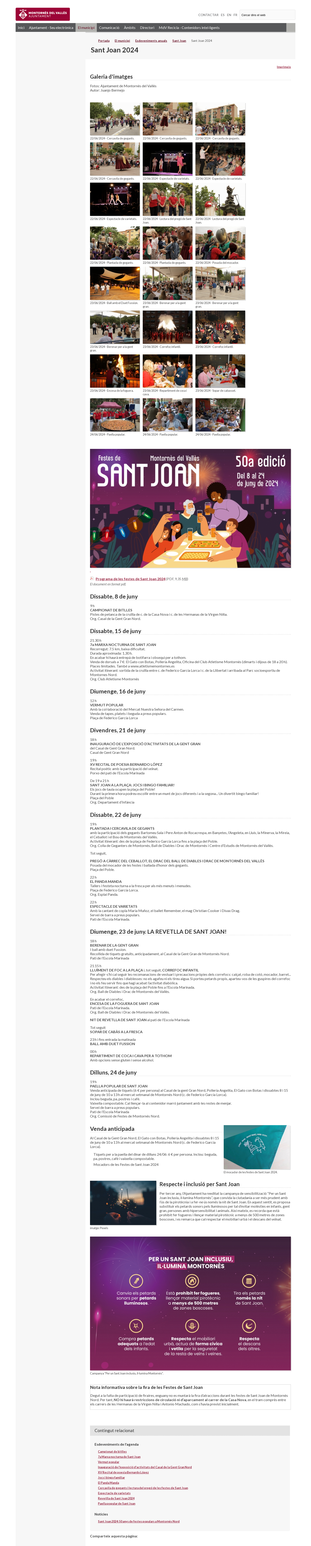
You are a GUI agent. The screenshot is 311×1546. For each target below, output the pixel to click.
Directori (147, 27)
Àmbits (129, 27)
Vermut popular (108, 1462)
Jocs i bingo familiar (111, 1477)
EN (229, 15)
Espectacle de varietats (114, 1493)
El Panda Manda (108, 1483)
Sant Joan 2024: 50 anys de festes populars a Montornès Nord (139, 1521)
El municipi (86, 27)
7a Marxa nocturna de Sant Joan (119, 1457)
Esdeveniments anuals (151, 40)
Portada (103, 40)
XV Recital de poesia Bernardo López (123, 1472)
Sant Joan (179, 40)
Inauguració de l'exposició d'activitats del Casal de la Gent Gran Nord (145, 1467)
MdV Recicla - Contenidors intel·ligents (189, 27)
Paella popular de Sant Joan (116, 1503)
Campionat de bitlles (112, 1451)
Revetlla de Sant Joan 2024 (116, 1498)
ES (223, 15)
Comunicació (109, 27)
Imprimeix (284, 67)
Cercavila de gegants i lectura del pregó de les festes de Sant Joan (143, 1488)
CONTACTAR (208, 15)
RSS (290, 27)
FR (235, 15)
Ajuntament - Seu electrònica (51, 27)
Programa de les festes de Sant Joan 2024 (130, 579)
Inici (21, 27)
